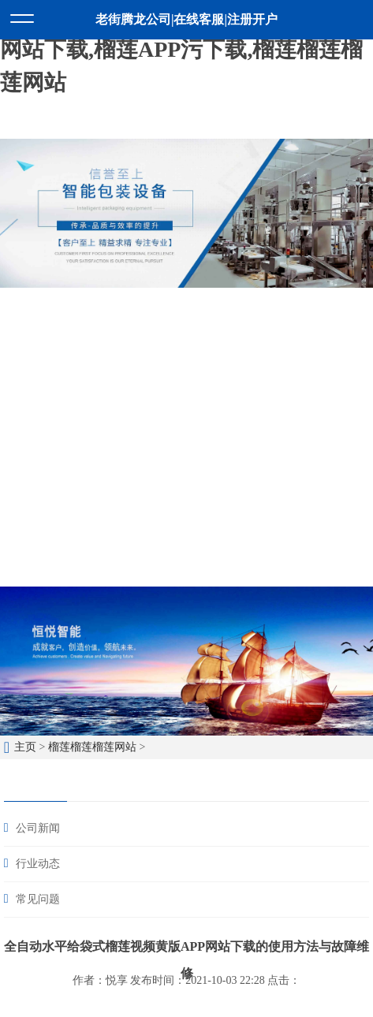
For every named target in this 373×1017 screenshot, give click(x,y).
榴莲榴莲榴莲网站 (92, 747)
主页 (25, 747)
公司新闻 (38, 828)
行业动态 (38, 864)
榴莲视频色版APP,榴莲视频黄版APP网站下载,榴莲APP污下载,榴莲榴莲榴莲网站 (181, 49)
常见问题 (38, 899)
